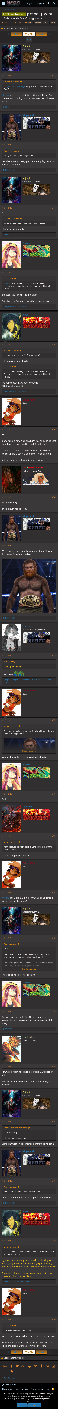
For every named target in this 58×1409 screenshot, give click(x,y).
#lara (30, 22)
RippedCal (28, 115)
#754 (54, 938)
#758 (54, 1181)
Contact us (7, 1389)
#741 (54, 76)
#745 (54, 344)
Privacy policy (37, 1389)
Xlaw (6, 22)
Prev (16, 34)
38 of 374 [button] (29, 34)
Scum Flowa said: (11, 82)
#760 (54, 1320)
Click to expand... (29, 751)
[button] (3, 3)
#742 (54, 145)
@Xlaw (5, 95)
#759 (54, 1241)
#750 (54, 720)
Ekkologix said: (10, 944)
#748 (54, 546)
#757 (54, 1122)
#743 (54, 208)
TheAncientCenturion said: (15, 1128)
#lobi (46, 22)
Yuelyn (26, 626)
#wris (53, 22)
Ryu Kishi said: (10, 151)
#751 (54, 794)
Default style (9, 1385)
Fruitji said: (8, 279)
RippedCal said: (11, 726)
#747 (54, 497)
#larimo (38, 22)
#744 (54, 273)
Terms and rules (21, 1389)
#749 (54, 656)
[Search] (53, 3)
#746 (54, 429)
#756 (54, 1067)
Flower (26, 243)
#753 (54, 893)
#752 (54, 836)
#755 (54, 1012)
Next (41, 34)
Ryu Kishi (27, 806)
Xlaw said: (8, 662)
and (11, 235)
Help (47, 1389)
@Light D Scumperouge (14, 86)
